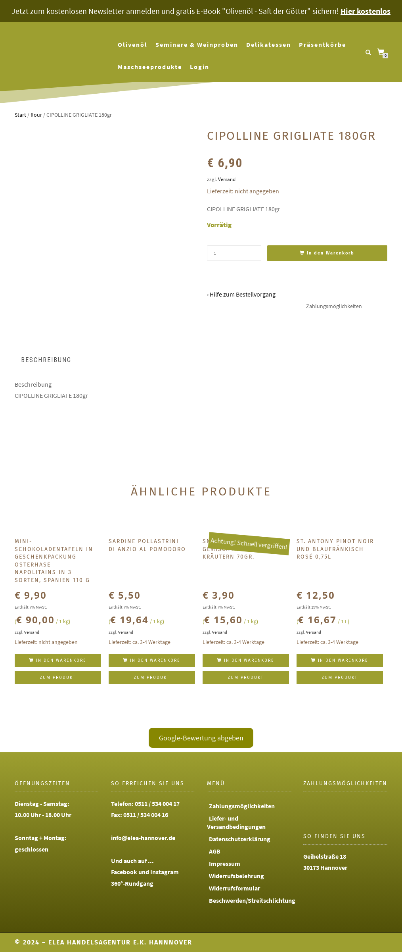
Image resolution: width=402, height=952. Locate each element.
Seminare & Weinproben (196, 44)
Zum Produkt (58, 677)
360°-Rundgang (132, 883)
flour (36, 114)
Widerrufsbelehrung (236, 876)
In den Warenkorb (330, 253)
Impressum (224, 863)
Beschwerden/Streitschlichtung (252, 900)
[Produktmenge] (234, 253)
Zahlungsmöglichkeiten (242, 806)
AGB (214, 851)
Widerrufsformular (234, 888)
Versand (226, 179)
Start (20, 114)
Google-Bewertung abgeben (201, 737)
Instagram (164, 872)
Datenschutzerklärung (239, 839)
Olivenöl (132, 44)
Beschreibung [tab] (46, 360)
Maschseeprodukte (150, 67)
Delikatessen (268, 44)
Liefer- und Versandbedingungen (236, 822)
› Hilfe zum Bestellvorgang (241, 294)
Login (199, 67)
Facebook (124, 872)
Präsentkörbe (322, 44)
